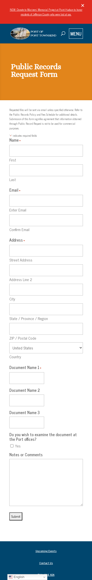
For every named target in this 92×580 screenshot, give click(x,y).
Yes (18, 446)
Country (15, 356)
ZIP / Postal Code (22, 338)
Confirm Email (19, 229)
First (12, 159)
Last (12, 179)
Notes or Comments (26, 454)
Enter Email (17, 209)
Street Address (20, 259)
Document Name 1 (25, 367)
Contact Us (46, 563)
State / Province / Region (28, 318)
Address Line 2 (20, 279)
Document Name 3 (24, 412)
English (16, 577)
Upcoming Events (46, 551)
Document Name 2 (24, 390)
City (12, 298)
